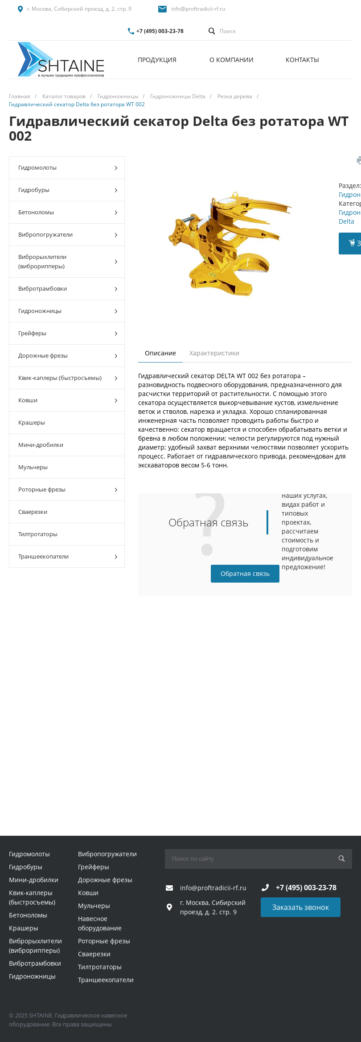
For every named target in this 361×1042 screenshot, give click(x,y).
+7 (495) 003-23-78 (160, 31)
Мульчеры (33, 467)
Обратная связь (245, 573)
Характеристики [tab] (214, 353)
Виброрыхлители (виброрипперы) (68, 261)
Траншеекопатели (68, 556)
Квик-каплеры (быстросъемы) (68, 378)
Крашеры (31, 422)
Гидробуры (68, 190)
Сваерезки (32, 512)
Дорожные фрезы (68, 355)
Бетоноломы (68, 212)
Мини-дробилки (40, 445)
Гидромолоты (68, 167)
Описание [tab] (160, 353)
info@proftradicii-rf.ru (198, 9)
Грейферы (68, 333)
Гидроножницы (68, 311)
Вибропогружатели (68, 234)
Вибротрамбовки (68, 288)
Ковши (68, 400)
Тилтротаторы (37, 534)
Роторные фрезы (68, 489)
